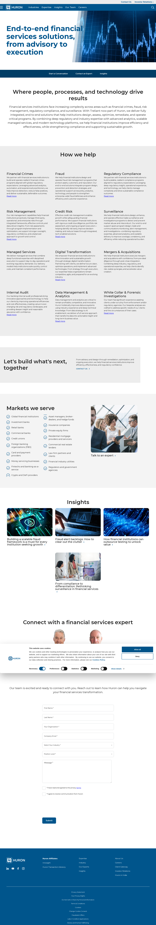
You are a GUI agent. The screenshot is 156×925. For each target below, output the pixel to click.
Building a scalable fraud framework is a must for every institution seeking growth (27, 546)
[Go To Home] (21, 9)
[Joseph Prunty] (96, 658)
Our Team (77, 9)
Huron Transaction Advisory (54, 871)
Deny (137, 908)
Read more (12, 201)
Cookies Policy (99, 912)
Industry (82, 867)
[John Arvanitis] (60, 658)
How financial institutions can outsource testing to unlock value (123, 546)
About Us (119, 863)
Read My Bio (48, 674)
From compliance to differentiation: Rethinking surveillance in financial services (76, 591)
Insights (65, 9)
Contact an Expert (84, 78)
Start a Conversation (58, 78)
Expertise (53, 9)
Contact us (81, 373)
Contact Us (126, 2)
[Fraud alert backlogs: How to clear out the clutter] (78, 540)
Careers (89, 9)
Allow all (137, 901)
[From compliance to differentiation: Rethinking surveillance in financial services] (78, 584)
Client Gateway (121, 871)
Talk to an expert (102, 460)
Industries (40, 9)
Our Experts (84, 871)
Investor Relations (143, 2)
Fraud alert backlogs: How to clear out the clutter (74, 545)
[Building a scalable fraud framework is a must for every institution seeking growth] (29, 540)
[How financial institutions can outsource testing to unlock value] (126, 540)
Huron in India (121, 880)
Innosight (46, 867)
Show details (116, 921)
